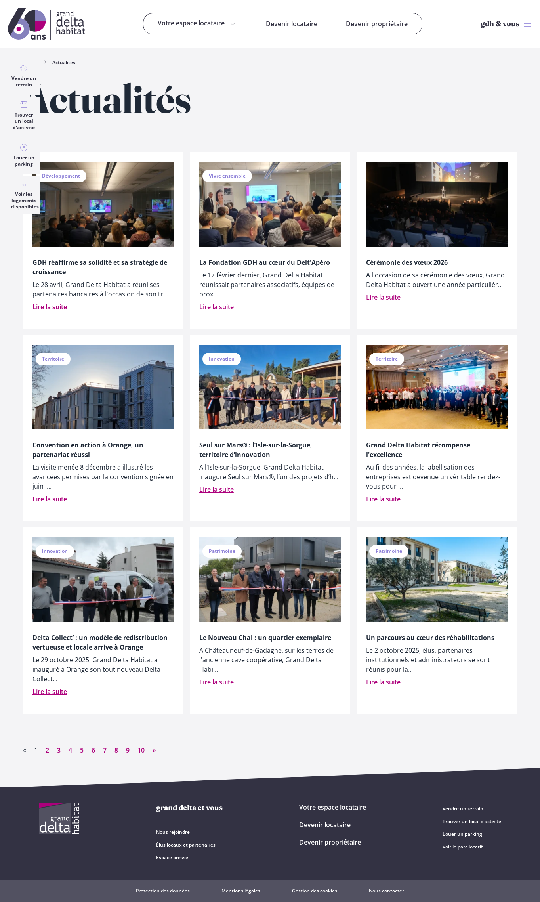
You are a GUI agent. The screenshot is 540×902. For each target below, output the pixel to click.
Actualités (63, 62)
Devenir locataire (325, 824)
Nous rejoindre (173, 832)
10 (141, 750)
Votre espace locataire (332, 807)
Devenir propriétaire (330, 842)
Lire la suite (49, 306)
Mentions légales (240, 890)
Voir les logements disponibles (25, 195)
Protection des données (163, 890)
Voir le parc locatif (463, 846)
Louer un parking (23, 155)
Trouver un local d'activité (23, 116)
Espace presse (172, 857)
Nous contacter (386, 890)
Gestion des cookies (314, 890)
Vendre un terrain (23, 76)
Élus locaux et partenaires (186, 844)
